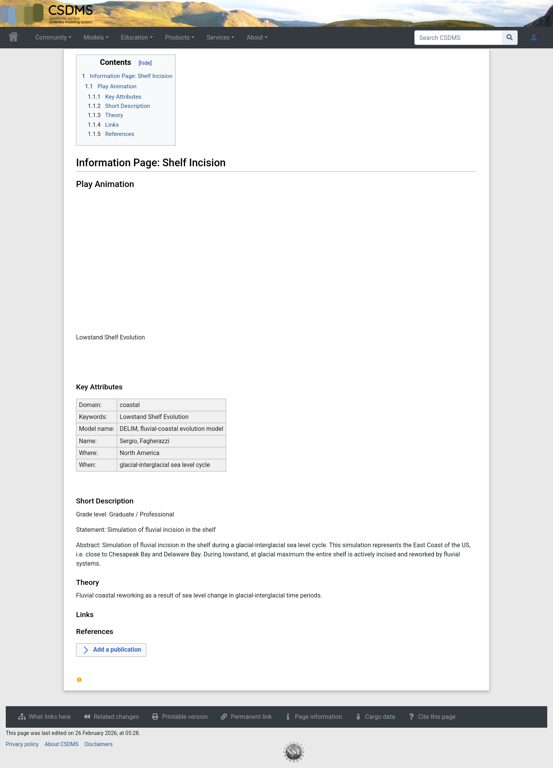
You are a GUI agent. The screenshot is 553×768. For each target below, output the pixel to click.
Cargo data (380, 716)
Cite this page (436, 716)
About (255, 37)
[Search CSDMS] (458, 37)
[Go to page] (510, 37)
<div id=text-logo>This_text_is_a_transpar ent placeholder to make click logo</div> (12, 13)
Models (94, 37)
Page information (318, 716)
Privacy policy (22, 744)
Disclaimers (98, 744)
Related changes (116, 716)
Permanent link (251, 716)
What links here (50, 716)
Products (177, 37)
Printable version (185, 716)
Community (51, 37)
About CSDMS (61, 744)
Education (134, 37)
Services (218, 37)
